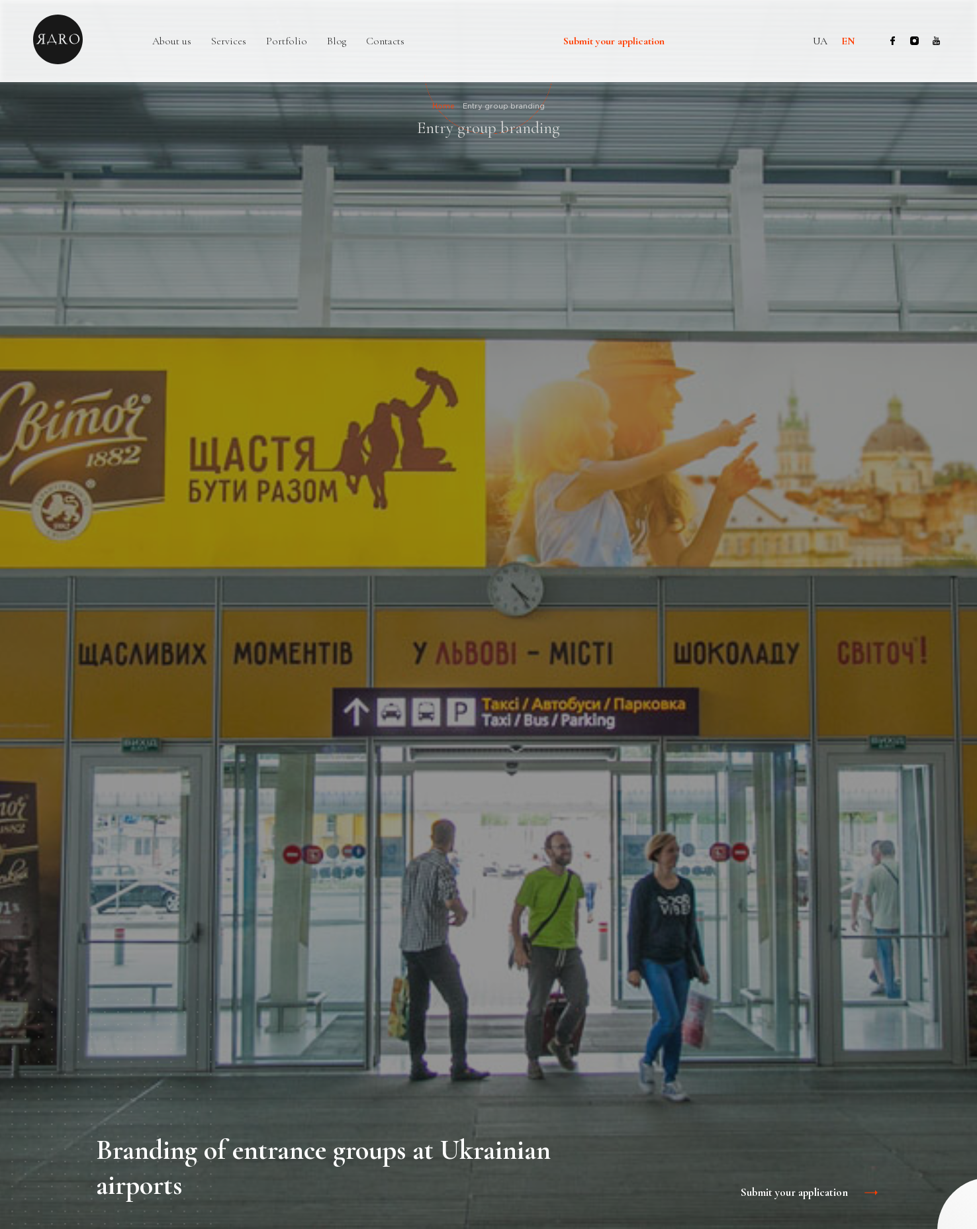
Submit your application (614, 42)
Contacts (385, 41)
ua (820, 41)
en (848, 41)
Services (228, 41)
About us (171, 41)
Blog (336, 41)
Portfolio (286, 41)
